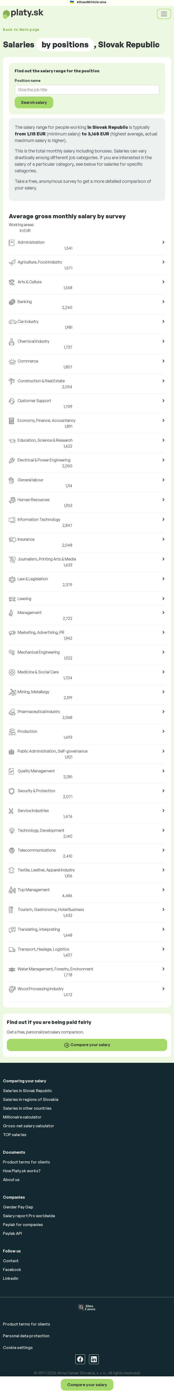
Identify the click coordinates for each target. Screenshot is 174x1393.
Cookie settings (18, 1347)
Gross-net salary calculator (28, 1125)
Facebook (12, 1269)
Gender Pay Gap (18, 1207)
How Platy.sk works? (22, 1170)
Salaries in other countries (27, 1108)
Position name (28, 80)
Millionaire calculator (22, 1117)
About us (11, 1179)
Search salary (34, 102)
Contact (11, 1260)
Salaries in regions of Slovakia (30, 1099)
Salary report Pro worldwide (29, 1215)
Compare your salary (87, 1384)
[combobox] (84, 90)
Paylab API (12, 1233)
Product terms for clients (26, 1162)
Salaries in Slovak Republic (27, 1090)
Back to (21, 29)
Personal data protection (26, 1335)
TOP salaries (14, 1134)
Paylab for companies (23, 1224)
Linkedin (10, 1278)
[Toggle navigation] (164, 14)
